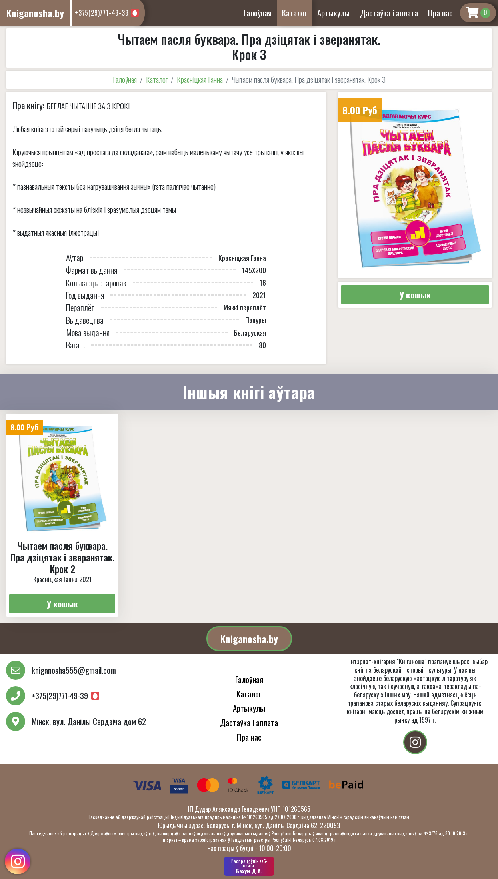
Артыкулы (333, 12)
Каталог (294, 12)
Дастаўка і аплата (389, 12)
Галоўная (258, 12)
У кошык (415, 294)
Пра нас (440, 12)
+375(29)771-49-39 (102, 13)
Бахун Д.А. (249, 866)
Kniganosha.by (249, 638)
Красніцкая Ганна (200, 79)
